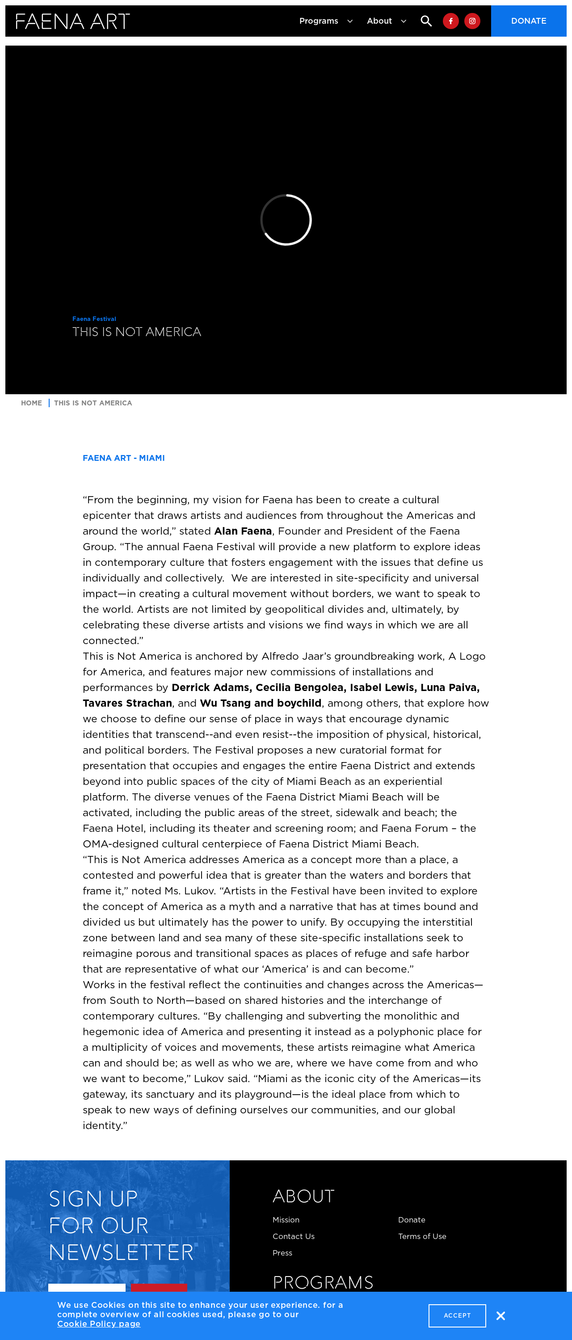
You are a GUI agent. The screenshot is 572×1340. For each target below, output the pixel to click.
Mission (286, 1220)
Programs (323, 1284)
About (304, 1198)
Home (31, 403)
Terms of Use (422, 1236)
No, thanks (500, 1317)
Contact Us (294, 1236)
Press (282, 1253)
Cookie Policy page (99, 1325)
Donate (529, 21)
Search (419, 21)
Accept (457, 1317)
